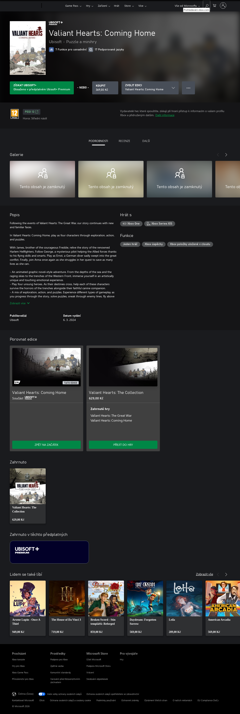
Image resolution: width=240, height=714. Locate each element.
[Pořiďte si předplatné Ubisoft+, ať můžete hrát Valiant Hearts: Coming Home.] (42, 87)
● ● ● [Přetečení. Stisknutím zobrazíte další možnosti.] (188, 88)
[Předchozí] (218, 155)
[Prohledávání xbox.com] (206, 5)
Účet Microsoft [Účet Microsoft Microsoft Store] (93, 659)
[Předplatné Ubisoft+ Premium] (49, 552)
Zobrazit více (20, 303)
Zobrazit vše (204, 574)
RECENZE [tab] (124, 141)
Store (127, 5)
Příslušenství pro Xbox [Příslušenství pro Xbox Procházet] (23, 679)
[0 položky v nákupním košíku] (214, 5)
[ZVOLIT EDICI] (150, 87)
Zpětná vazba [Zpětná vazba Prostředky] (57, 666)
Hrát (116, 5)
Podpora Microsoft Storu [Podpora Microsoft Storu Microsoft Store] (98, 666)
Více (140, 5)
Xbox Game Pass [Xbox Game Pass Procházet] (20, 672)
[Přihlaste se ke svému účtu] (223, 5)
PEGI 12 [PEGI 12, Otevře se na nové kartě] (31, 111)
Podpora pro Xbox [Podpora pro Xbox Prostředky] (59, 659)
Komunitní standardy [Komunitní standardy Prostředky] (60, 672)
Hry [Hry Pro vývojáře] (121, 659)
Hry (88, 5)
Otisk (41, 700)
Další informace (164, 115)
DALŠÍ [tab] (146, 141)
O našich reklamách (182, 700)
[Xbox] (53, 5)
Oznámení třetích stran (155, 700)
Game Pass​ (71, 5)
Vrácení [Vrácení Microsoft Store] (90, 672)
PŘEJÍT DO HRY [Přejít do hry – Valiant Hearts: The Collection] (123, 445)
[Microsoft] (26, 5)
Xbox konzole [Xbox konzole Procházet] (18, 659)
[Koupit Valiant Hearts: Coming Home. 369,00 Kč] (105, 87)
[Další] (226, 155)
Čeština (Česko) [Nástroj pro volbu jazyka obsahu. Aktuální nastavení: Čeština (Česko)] (25, 693)
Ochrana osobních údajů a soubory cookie (70, 700)
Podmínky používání (106, 700)
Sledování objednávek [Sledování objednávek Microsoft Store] (97, 679)
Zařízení (102, 5)
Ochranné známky (130, 700)
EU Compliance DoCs (208, 700)
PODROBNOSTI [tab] (98, 141)
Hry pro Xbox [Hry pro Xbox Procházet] (18, 666)
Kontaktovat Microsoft (23, 700)
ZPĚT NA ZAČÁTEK (46, 445)
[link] (28, 496)
